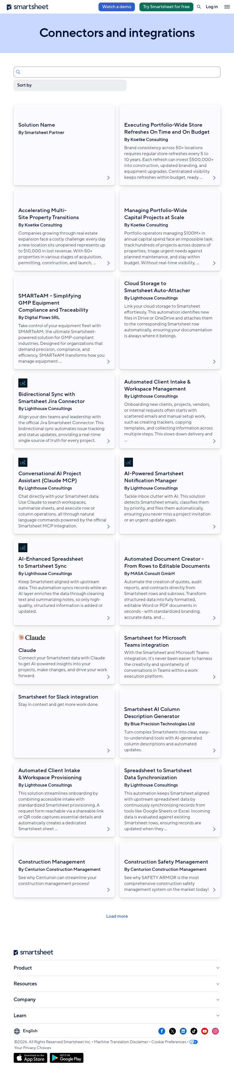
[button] (199, 6)
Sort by (24, 85)
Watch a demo (116, 7)
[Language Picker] (26, 1031)
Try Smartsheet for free (166, 7)
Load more (117, 916)
